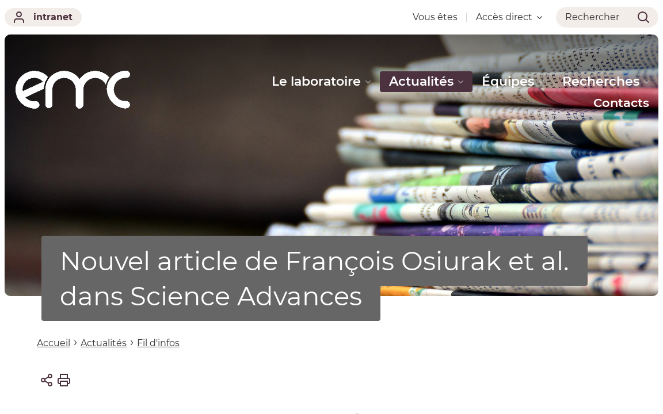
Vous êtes (435, 17)
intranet (43, 17)
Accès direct (509, 17)
